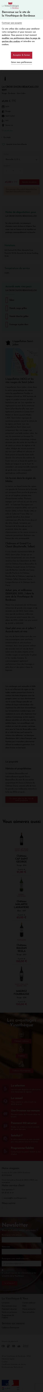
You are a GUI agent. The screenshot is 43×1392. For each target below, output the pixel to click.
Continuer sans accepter (12, 23)
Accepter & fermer (21, 55)
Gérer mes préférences (21, 62)
